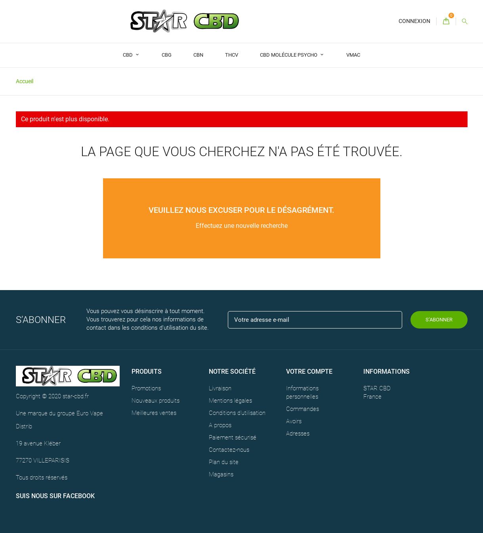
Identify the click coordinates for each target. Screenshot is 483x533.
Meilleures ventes (154, 412)
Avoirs (294, 421)
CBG (167, 55)
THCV (231, 55)
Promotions (146, 388)
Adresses (297, 433)
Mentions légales (230, 400)
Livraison (220, 388)
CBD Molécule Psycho (289, 55)
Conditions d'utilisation (237, 412)
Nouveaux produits (155, 400)
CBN (198, 55)
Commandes (302, 409)
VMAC (353, 55)
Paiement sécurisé (232, 437)
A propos (220, 425)
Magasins (221, 474)
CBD (128, 55)
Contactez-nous (229, 449)
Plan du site (224, 462)
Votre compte (309, 371)
